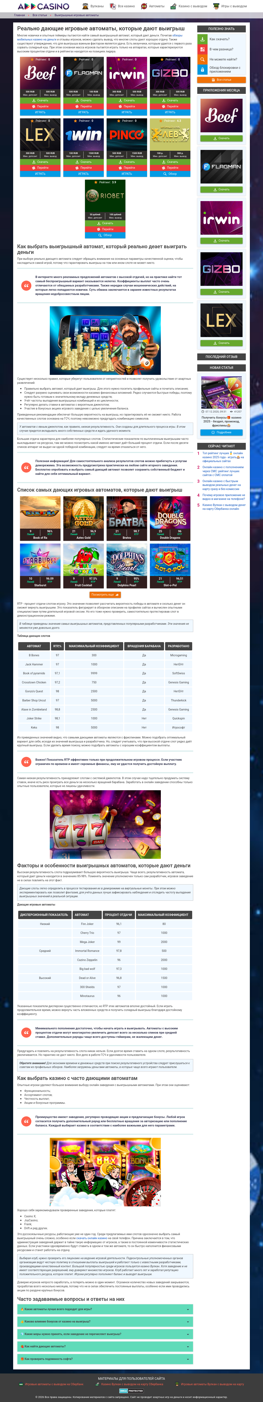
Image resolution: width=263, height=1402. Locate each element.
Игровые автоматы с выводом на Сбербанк (51, 1384)
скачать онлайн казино (91, 1238)
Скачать (40, 100)
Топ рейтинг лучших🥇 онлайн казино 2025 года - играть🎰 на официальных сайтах (223, 457)
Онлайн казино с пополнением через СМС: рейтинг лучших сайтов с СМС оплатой (223, 471)
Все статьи (221, 79)
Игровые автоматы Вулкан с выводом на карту (209, 1384)
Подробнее (221, 432)
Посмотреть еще (105, 594)
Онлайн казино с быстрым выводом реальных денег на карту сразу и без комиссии (222, 485)
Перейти (40, 106)
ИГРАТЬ (40, 112)
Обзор (170, 173)
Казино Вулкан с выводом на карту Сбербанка (129, 1384)
